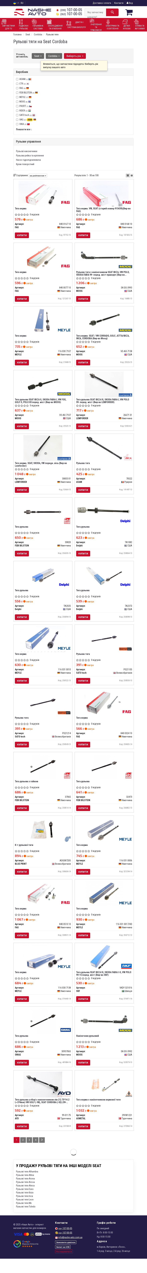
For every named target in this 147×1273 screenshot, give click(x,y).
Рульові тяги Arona (25, 1193)
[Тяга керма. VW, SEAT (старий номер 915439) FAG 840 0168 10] (104, 193)
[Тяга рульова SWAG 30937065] (43, 1033)
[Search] (112, 12)
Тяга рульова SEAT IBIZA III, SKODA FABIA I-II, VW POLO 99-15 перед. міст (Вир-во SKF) (104, 985)
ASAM (25, 79)
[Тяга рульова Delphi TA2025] (42, 581)
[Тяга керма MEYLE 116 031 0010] (43, 645)
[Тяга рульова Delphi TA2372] (104, 581)
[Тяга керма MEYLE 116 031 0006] (104, 839)
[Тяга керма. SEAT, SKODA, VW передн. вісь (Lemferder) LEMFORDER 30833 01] (42, 451)
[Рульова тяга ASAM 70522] (104, 451)
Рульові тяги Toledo (25, 1221)
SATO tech (27, 115)
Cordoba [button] (53, 55)
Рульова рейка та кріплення (30, 155)
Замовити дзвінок (65, 1256)
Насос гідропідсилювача (28, 159)
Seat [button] (37, 55)
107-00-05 (69, 10)
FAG (24, 88)
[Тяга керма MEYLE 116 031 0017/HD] (104, 904)
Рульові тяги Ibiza (24, 1207)
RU (22, 3)
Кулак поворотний (25, 164)
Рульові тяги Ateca (25, 1200)
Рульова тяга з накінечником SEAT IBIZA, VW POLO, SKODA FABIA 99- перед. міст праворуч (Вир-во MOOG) (103, 274)
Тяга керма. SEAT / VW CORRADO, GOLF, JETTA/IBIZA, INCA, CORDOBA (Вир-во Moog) (103, 339)
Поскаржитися (64, 1266)
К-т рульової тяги (24, 854)
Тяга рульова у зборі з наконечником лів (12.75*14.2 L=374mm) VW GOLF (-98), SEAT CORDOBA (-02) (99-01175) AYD (42, 1114)
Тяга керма (21, 208)
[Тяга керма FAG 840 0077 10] (42, 258)
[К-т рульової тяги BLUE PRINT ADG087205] (42, 839)
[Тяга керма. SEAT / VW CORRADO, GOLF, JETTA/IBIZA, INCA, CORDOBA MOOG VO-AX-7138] (104, 322)
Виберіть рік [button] (73, 55)
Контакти (118, 3)
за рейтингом (38, 175)
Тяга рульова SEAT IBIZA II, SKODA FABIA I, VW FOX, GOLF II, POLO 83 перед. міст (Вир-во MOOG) (41, 403)
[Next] (43, 1154)
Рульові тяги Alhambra (27, 1186)
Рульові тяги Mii (24, 1217)
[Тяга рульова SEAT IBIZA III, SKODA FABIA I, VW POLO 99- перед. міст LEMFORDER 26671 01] (104, 387)
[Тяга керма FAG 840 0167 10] (43, 193)
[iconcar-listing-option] (132, 175)
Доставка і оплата (102, 3)
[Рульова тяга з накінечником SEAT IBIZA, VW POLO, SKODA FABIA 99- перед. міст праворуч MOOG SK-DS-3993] (104, 256)
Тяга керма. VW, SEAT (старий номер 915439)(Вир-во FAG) (104, 209)
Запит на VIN (62, 1261)
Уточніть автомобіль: (22, 55)
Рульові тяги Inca (24, 1210)
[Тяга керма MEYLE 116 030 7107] (42, 322)
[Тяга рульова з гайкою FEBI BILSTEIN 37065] (43, 775)
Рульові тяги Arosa (25, 1196)
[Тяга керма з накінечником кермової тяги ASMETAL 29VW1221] (104, 1098)
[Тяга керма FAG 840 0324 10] (104, 710)
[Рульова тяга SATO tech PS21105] (104, 645)
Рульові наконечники (26, 151)
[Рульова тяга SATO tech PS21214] (43, 710)
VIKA (24, 124)
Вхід (130, 3)
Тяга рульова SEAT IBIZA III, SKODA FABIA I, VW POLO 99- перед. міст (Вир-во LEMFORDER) (103, 403)
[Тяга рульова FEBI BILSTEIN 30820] (42, 516)
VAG (27, 119)
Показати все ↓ (24, 129)
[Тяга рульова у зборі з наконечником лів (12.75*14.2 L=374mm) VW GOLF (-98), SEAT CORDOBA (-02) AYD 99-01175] (42, 1098)
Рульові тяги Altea (25, 1189)
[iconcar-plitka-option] (128, 175)
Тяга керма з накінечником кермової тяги (99, 1113)
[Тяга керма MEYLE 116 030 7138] (43, 968)
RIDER (25, 110)
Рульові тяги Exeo (25, 1203)
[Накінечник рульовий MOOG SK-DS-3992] (104, 1032)
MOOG (25, 101)
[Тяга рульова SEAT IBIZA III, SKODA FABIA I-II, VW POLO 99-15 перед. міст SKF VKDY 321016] (104, 968)
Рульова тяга (83, 467)
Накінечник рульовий (88, 1048)
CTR (24, 83)
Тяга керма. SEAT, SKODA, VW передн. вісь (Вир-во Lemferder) (41, 468)
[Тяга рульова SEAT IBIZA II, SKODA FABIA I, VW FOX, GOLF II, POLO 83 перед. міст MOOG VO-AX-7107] (43, 387)
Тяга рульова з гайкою (26, 790)
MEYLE (25, 97)
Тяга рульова (22, 531)
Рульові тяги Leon (25, 1214)
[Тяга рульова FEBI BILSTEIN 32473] (104, 775)
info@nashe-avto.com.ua (70, 1251)
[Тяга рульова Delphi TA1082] (104, 515)
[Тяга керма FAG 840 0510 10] (42, 904)
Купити (22, 235)
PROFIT (25, 106)
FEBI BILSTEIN (28, 92)
